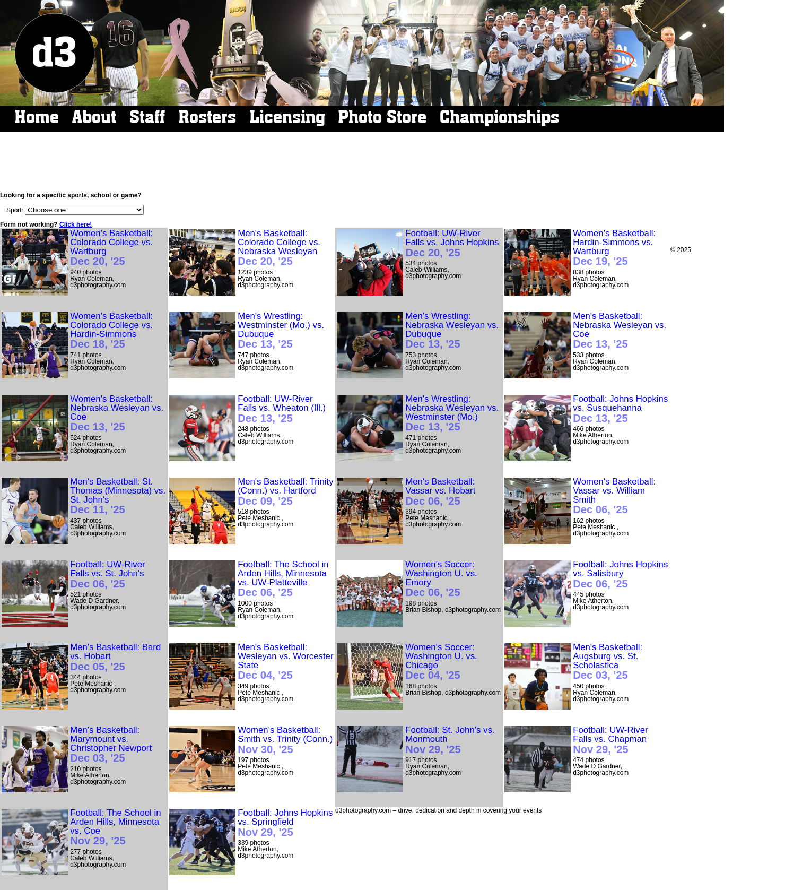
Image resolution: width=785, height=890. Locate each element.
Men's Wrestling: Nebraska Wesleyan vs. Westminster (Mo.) (452, 414)
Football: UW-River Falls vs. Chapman (610, 740)
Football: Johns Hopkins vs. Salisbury (620, 574)
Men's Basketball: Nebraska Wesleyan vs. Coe (619, 331)
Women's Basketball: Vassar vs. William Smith (614, 496)
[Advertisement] (364, 162)
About (94, 117)
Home (36, 117)
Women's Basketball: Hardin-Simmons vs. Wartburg (614, 248)
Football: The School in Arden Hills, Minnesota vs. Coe (115, 827)
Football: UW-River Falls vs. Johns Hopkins (452, 243)
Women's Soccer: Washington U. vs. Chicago (441, 662)
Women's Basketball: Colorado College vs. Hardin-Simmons (111, 331)
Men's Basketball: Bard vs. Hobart (115, 657)
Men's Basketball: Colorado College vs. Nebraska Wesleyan (279, 248)
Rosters (207, 117)
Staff (147, 117)
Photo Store (382, 117)
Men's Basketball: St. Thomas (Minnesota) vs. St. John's (117, 496)
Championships (499, 117)
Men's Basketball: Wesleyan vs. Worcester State (285, 662)
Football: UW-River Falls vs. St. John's (107, 574)
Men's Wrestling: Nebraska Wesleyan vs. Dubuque (452, 331)
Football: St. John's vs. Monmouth (449, 740)
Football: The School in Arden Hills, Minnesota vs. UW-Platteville (283, 579)
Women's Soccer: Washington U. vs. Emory (441, 579)
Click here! (75, 224)
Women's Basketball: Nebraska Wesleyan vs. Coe (116, 414)
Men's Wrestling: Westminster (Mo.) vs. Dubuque (281, 331)
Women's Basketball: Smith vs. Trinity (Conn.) (285, 740)
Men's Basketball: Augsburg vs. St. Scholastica (607, 662)
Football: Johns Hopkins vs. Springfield (285, 823)
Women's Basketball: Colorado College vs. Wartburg (111, 248)
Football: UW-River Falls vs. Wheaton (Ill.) (282, 409)
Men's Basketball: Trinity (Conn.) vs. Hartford (285, 492)
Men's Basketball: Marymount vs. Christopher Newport (111, 745)
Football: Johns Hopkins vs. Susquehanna (620, 409)
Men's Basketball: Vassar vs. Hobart (440, 492)
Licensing (287, 117)
